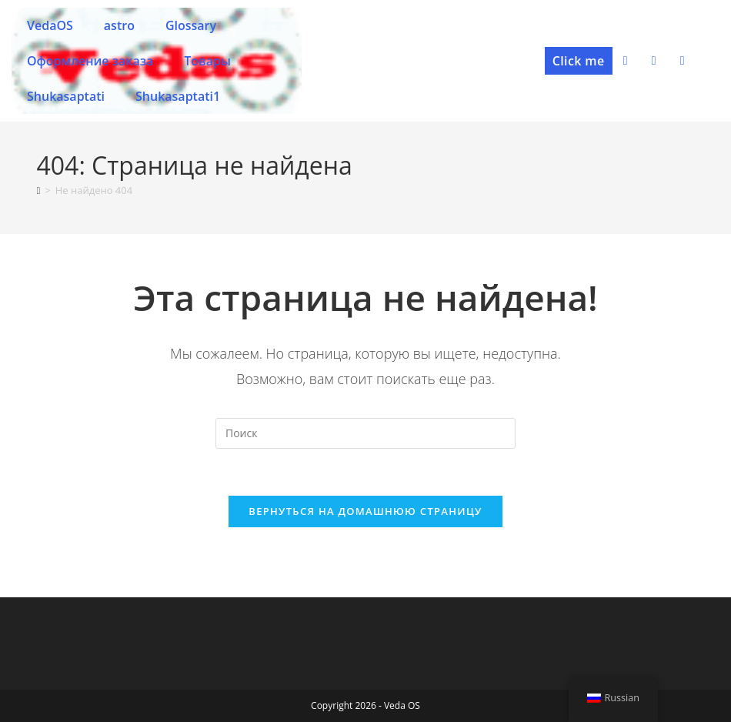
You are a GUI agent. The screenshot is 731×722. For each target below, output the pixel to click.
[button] (578, 60)
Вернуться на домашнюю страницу (365, 511)
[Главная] (39, 190)
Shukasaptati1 (177, 96)
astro (119, 25)
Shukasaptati (66, 96)
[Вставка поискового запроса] (365, 433)
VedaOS (50, 25)
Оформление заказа (90, 60)
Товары (207, 60)
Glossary (190, 25)
